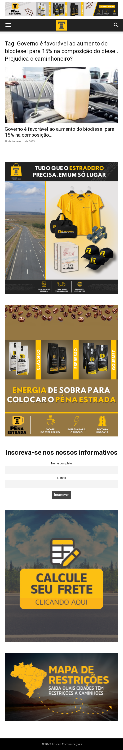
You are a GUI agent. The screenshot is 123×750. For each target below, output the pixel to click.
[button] (8, 25)
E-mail (61, 478)
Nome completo (61, 463)
